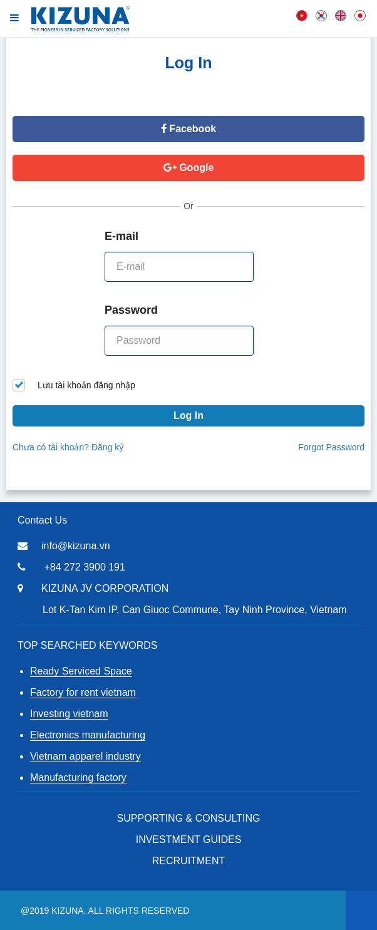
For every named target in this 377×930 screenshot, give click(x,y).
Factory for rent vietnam (83, 692)
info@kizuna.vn (75, 545)
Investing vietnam (69, 713)
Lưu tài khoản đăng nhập (74, 385)
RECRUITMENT (188, 860)
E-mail (121, 236)
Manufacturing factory (78, 777)
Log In (188, 415)
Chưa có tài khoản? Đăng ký (68, 447)
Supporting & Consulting (189, 818)
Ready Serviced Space (81, 671)
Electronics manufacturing (87, 735)
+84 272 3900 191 (84, 567)
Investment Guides (189, 839)
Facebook (188, 128)
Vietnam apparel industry (85, 756)
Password (131, 310)
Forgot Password (331, 447)
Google (188, 167)
